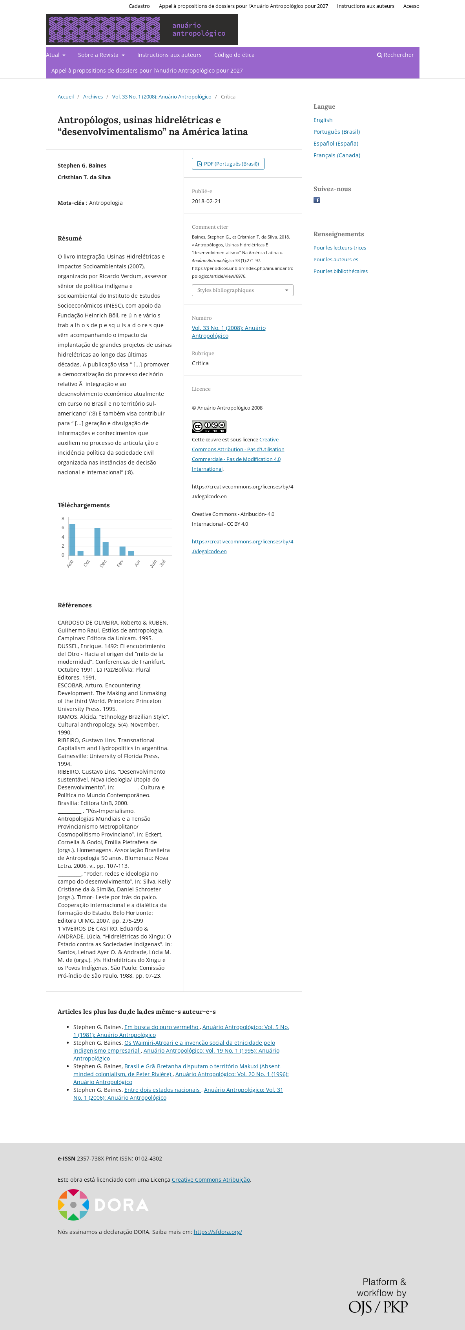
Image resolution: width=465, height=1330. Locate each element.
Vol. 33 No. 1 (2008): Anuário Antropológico (162, 96)
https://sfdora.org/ (218, 1231)
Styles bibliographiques (225, 290)
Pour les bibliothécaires (341, 271)
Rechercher (395, 54)
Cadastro (139, 5)
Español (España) (336, 143)
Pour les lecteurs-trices (340, 247)
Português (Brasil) (337, 131)
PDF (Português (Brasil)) (231, 163)
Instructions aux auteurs (169, 54)
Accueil (66, 96)
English (323, 120)
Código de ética (234, 54)
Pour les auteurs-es (336, 259)
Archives (93, 96)
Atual (53, 54)
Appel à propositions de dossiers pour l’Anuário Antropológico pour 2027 (147, 70)
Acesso (411, 5)
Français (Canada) (337, 155)
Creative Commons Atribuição (211, 1179)
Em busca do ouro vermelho (162, 1027)
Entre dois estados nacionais (162, 1089)
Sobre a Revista (99, 54)
